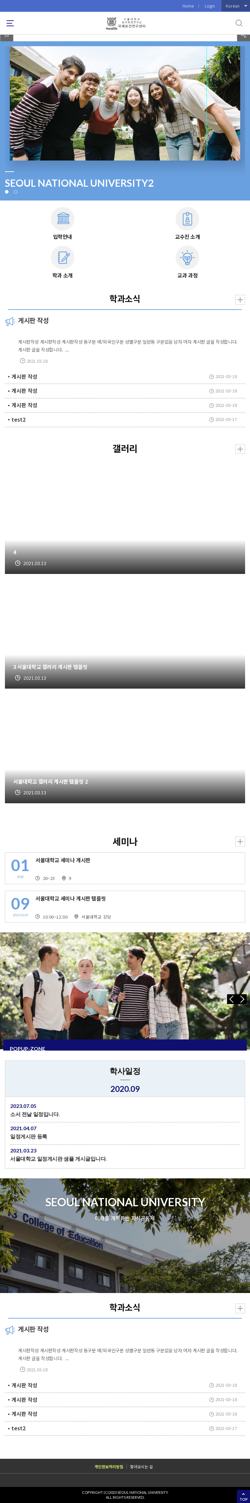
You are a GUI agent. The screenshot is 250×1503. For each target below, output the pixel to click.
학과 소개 (62, 275)
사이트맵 (10, 23)
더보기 (240, 300)
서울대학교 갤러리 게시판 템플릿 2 (50, 781)
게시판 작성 (24, 376)
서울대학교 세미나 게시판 (62, 860)
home (6, 34)
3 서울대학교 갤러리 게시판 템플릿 (50, 667)
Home (188, 6)
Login (210, 6)
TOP (244, 1499)
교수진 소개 (187, 236)
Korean (233, 6)
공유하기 (243, 34)
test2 (18, 419)
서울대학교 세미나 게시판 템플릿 (70, 898)
